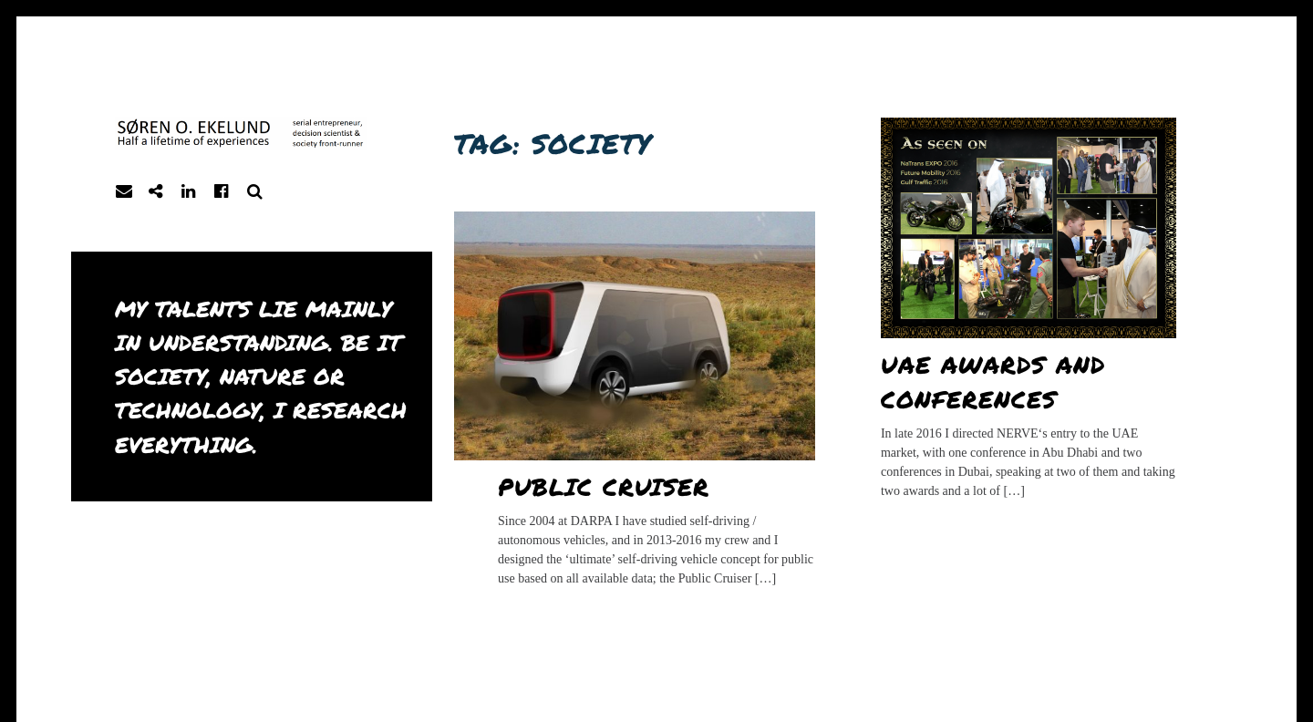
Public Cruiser (604, 486)
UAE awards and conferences (993, 381)
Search (255, 192)
